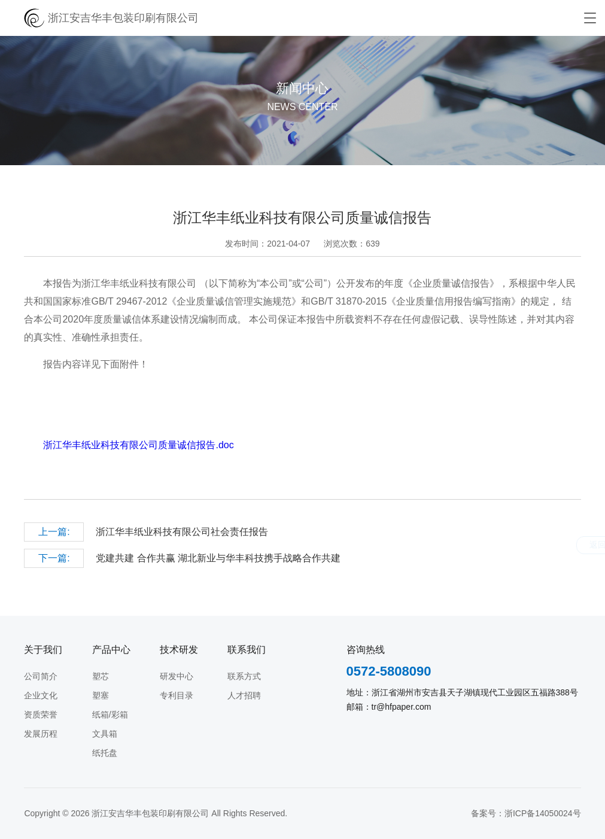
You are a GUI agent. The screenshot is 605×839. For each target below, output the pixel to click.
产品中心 (111, 650)
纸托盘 (104, 753)
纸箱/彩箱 (110, 714)
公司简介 (40, 676)
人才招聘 (244, 695)
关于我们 (43, 650)
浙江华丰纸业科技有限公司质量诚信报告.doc (138, 445)
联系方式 (244, 676)
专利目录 (176, 695)
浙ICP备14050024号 (542, 813)
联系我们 (246, 650)
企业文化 (40, 695)
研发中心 (176, 676)
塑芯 (100, 676)
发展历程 (40, 733)
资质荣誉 (40, 714)
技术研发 (179, 650)
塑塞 (100, 695)
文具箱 (104, 733)
